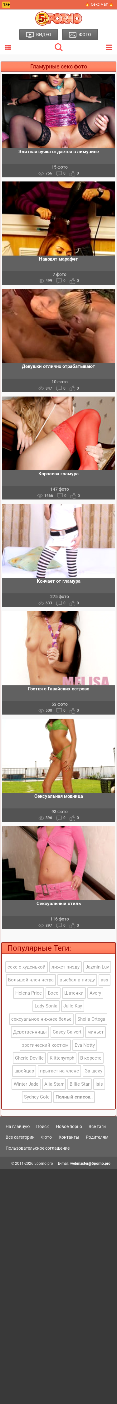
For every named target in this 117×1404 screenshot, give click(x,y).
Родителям (97, 1137)
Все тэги (97, 1126)
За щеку (93, 1071)
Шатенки (74, 993)
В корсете (90, 1058)
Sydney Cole (37, 1097)
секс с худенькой (26, 967)
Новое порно (69, 1126)
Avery (95, 993)
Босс (53, 993)
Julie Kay (72, 1006)
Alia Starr (54, 1084)
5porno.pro (43, 1163)
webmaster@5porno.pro (90, 1163)
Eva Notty (85, 1045)
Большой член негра (31, 980)
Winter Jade (26, 1084)
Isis (99, 1084)
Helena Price (28, 993)
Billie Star (80, 1084)
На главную (18, 1126)
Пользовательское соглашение (38, 1148)
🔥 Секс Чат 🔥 (99, 4)
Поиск (42, 1126)
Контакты (69, 1137)
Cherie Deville (29, 1058)
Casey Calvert (67, 1032)
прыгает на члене (59, 1071)
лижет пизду (65, 967)
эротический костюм (45, 1045)
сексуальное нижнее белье (41, 1019)
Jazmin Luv (97, 967)
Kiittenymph (62, 1058)
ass (104, 980)
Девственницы (30, 1032)
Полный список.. (74, 1097)
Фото (46, 1137)
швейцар (24, 1071)
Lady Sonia (46, 1006)
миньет (95, 1032)
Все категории (20, 1137)
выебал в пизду (77, 980)
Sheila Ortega (91, 1019)
